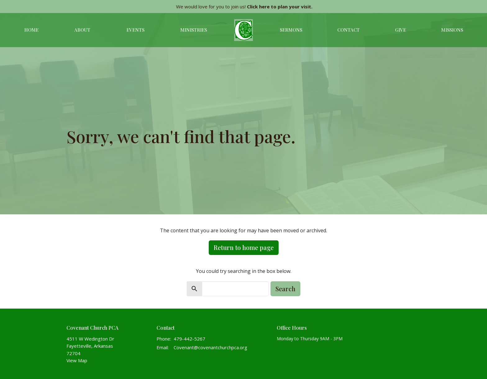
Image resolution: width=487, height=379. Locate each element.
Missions (452, 30)
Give (400, 30)
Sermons (291, 30)
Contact (348, 30)
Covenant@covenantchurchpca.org (210, 347)
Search (285, 288)
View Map (76, 360)
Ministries (193, 30)
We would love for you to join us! (244, 6)
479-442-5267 (189, 339)
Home (31, 30)
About (82, 30)
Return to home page (244, 247)
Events (135, 30)
